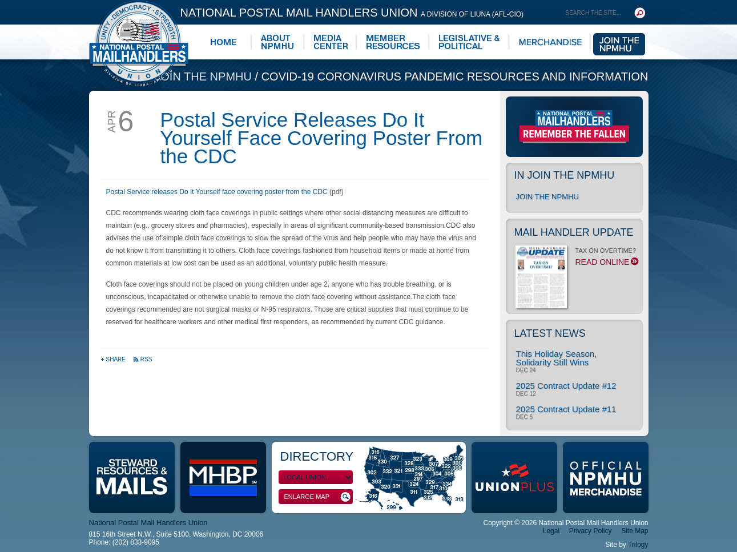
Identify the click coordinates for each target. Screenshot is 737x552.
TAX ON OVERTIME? (576, 259)
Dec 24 (526, 370)
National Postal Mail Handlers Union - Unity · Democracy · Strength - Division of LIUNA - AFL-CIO (138, 43)
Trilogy (638, 545)
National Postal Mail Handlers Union (352, 12)
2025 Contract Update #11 (566, 409)
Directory (317, 456)
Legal (551, 531)
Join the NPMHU (205, 76)
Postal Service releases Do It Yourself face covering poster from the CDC (217, 192)
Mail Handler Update (574, 232)
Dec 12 (526, 394)
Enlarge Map (317, 497)
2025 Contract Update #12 (566, 385)
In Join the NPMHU (564, 175)
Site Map (634, 531)
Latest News (550, 333)
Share (113, 359)
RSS (142, 359)
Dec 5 (524, 417)
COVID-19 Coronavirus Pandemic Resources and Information (455, 76)
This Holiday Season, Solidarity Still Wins (556, 358)
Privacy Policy (590, 531)
